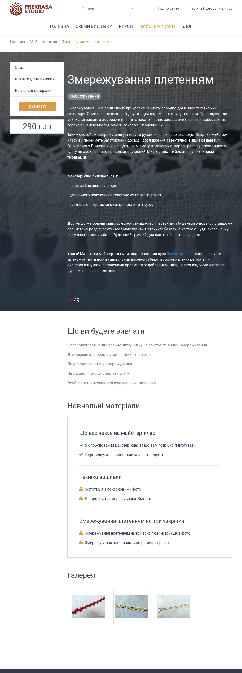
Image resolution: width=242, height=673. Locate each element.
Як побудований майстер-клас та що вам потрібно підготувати (139, 445)
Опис (19, 67)
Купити (37, 106)
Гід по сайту (168, 8)
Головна (59, 26)
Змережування (180, 253)
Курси (126, 26)
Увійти (197, 8)
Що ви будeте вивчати (35, 79)
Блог (187, 26)
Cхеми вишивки (94, 26)
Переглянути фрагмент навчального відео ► (124, 455)
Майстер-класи (157, 26)
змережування (84, 96)
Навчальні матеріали (33, 90)
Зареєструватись (218, 8)
